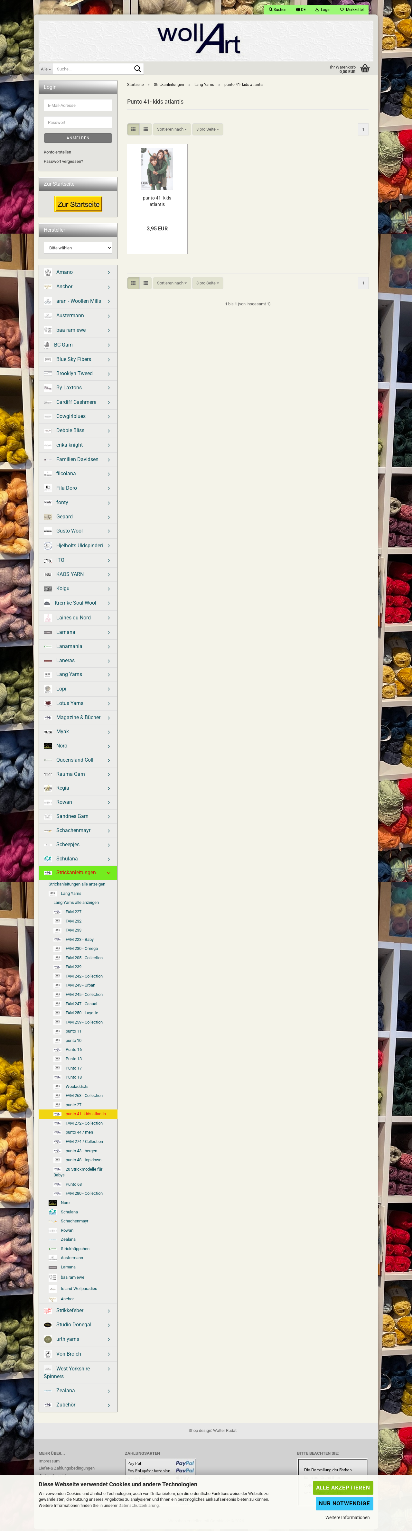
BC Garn (58, 347)
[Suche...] (46, 69)
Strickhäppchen (69, 1250)
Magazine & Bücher (72, 719)
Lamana (59, 634)
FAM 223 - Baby (73, 941)
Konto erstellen (57, 154)
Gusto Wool (63, 533)
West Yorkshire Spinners (67, 1374)
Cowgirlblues (65, 418)
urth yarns (61, 1341)
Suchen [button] (277, 9)
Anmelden (78, 140)
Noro (55, 747)
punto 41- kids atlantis (157, 203)
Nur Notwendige (344, 1503)
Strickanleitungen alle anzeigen (77, 886)
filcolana (60, 475)
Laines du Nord (67, 620)
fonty (56, 504)
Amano (58, 274)
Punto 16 (67, 1051)
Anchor (58, 288)
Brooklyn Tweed (68, 375)
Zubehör (59, 1406)
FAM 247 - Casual (75, 1006)
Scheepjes (62, 846)
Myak (56, 733)
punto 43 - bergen (75, 1152)
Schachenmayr (67, 832)
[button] (301, 9)
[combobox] (172, 131)
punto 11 (67, 1033)
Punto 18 (67, 1079)
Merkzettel (352, 9)
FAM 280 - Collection (78, 1195)
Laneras (59, 662)
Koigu (57, 590)
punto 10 (67, 1042)
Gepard (58, 518)
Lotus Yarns (63, 705)
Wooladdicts (71, 1088)
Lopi (55, 691)
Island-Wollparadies (73, 1290)
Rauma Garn (64, 776)
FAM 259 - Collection (78, 1024)
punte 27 (67, 1107)
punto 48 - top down (77, 1162)
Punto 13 (67, 1061)
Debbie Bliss (64, 432)
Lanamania (63, 648)
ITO (54, 562)
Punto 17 (67, 1070)
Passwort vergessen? (63, 163)
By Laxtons (63, 390)
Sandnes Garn (66, 818)
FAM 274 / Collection (78, 1143)
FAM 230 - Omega (75, 950)
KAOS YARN (64, 576)
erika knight (63, 447)
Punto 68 (67, 1185)
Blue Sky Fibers (67, 361)
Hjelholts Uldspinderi (73, 548)
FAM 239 (67, 968)
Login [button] (323, 9)
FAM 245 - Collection (78, 996)
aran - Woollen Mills (72, 303)
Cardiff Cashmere (70, 404)
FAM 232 (67, 923)
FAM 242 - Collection (78, 978)
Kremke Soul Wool (70, 605)
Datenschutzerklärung (138, 1505)
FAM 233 (67, 932)
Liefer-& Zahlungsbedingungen (67, 1470)
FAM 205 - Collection (78, 960)
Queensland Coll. (69, 761)
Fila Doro (60, 490)
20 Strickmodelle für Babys (77, 1173)
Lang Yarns (63, 676)
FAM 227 (67, 913)
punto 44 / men (73, 1134)
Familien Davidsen (71, 461)
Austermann (64, 317)
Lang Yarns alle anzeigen (76, 904)
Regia (56, 790)
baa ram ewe (65, 332)
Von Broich (62, 1356)
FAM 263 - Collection (78, 1097)
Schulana (61, 860)
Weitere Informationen (347, 1517)
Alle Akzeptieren (343, 1487)
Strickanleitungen (70, 874)
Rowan (58, 804)
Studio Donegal (67, 1326)
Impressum (49, 1462)
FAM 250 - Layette (75, 1015)
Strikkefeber (63, 1312)
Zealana (62, 1241)
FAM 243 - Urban (74, 987)
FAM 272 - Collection (78, 1124)
